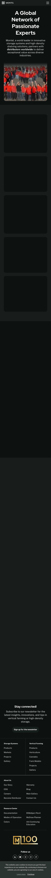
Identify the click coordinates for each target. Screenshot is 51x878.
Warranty (30, 785)
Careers (7, 794)
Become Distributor (12, 798)
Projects (7, 757)
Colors (7, 822)
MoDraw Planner (33, 817)
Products (8, 748)
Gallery (7, 761)
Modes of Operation (12, 817)
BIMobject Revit (33, 813)
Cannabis (33, 757)
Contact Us (31, 798)
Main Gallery (32, 794)
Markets (7, 752)
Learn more (21, 874)
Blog (28, 789)
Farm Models (35, 761)
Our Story (8, 785)
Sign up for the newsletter (25, 729)
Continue (30, 874)
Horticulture (34, 752)
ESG (6, 789)
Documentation (10, 813)
